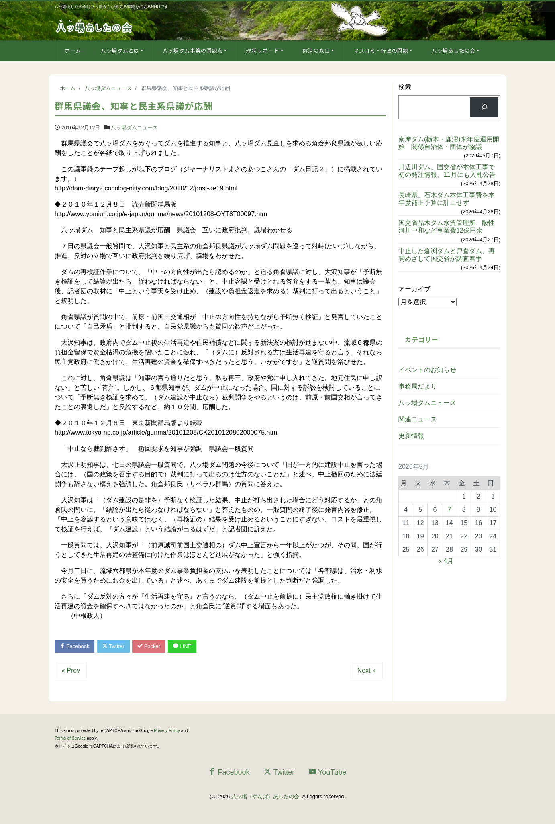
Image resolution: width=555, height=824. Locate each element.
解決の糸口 (316, 50)
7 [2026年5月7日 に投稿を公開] (449, 509)
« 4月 (445, 561)
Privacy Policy (167, 730)
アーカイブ (414, 289)
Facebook (75, 646)
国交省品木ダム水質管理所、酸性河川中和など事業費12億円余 (446, 226)
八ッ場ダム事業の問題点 (193, 50)
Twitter (113, 646)
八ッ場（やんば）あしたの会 (265, 797)
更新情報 (411, 435)
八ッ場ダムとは (120, 50)
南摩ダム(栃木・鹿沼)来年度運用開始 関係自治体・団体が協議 (448, 143)
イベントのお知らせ (427, 369)
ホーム (73, 50)
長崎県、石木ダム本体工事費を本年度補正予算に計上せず (446, 199)
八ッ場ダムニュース (134, 128)
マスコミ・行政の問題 (380, 50)
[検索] (484, 107)
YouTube (328, 772)
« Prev (70, 670)
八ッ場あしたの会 (453, 50)
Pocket (149, 646)
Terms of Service (70, 738)
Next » (366, 670)
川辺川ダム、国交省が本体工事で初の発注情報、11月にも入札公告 (447, 171)
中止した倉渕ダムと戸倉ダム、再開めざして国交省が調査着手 (446, 254)
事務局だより (417, 386)
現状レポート (262, 50)
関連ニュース (417, 419)
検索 (404, 87)
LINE (182, 646)
